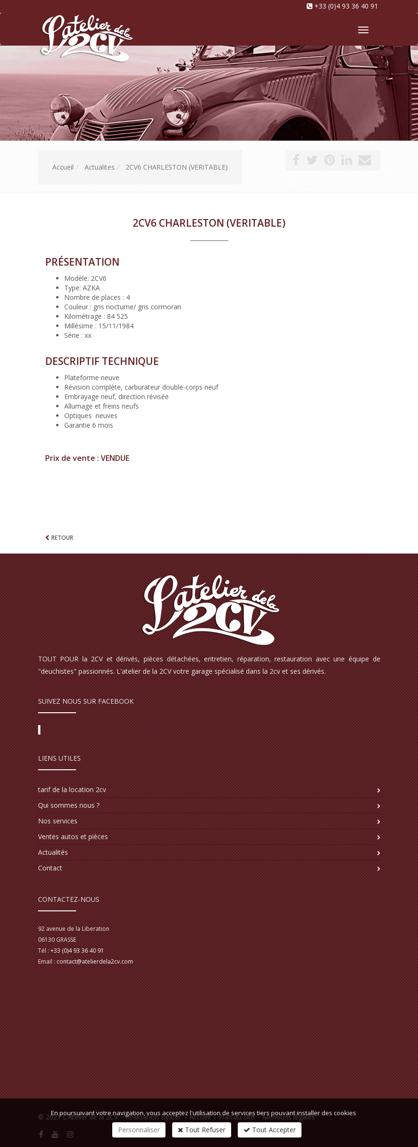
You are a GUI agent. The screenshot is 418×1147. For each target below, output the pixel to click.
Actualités (53, 852)
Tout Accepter (269, 1129)
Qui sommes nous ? (68, 805)
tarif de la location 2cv (72, 789)
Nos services (58, 820)
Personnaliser (139, 1129)
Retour (62, 538)
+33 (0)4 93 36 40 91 (346, 5)
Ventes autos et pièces (73, 836)
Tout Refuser (201, 1129)
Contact (50, 867)
